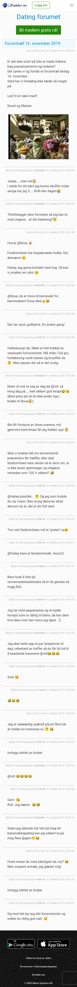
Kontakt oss (38, 974)
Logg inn (41, 5)
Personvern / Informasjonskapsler (38, 966)
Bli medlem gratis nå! (38, 30)
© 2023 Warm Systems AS (38, 983)
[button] (71, 5)
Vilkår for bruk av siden (38, 958)
